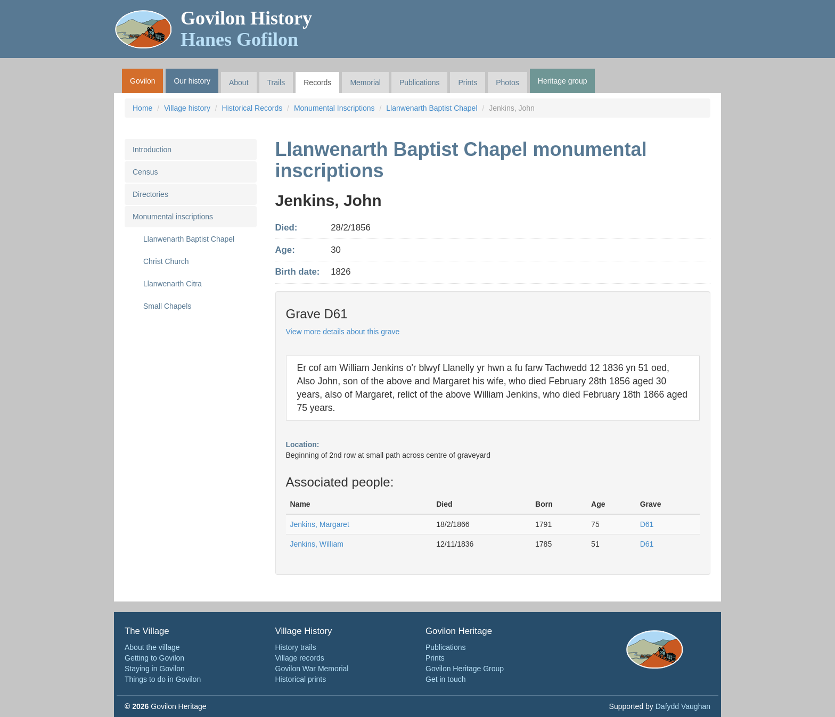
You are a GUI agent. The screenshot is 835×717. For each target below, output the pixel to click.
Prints (467, 82)
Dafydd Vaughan (683, 706)
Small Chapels (167, 306)
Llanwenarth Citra (172, 283)
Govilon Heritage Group (464, 668)
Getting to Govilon (154, 658)
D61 (647, 524)
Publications (419, 82)
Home (142, 108)
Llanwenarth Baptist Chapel (431, 108)
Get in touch (445, 679)
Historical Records (252, 108)
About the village (152, 647)
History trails (295, 647)
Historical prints (300, 679)
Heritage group (562, 81)
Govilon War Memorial (312, 668)
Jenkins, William (316, 544)
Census (145, 172)
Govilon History (246, 28)
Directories (150, 194)
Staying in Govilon (155, 668)
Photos (507, 82)
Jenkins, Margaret (319, 524)
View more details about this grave (343, 331)
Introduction (152, 149)
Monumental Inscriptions (334, 108)
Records (317, 82)
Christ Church (166, 261)
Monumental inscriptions (173, 216)
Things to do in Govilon (163, 679)
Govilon (142, 81)
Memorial (365, 82)
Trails (276, 82)
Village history (187, 108)
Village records (299, 658)
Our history (192, 81)
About (239, 82)
